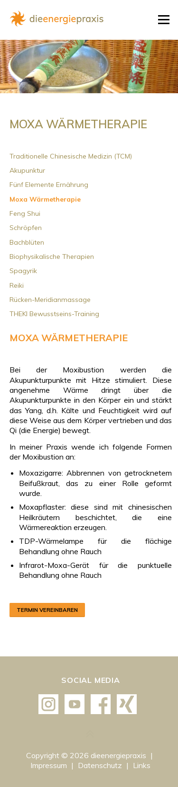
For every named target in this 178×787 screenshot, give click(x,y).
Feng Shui (24, 213)
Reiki (16, 285)
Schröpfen (25, 227)
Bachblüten (26, 242)
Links (141, 765)
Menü (163, 20)
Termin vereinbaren (47, 610)
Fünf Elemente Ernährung (48, 184)
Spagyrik (23, 270)
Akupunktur (27, 170)
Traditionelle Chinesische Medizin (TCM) (70, 156)
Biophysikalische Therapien (51, 256)
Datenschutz (101, 765)
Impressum (49, 765)
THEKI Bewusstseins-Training (54, 313)
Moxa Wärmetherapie (45, 199)
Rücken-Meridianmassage (50, 299)
